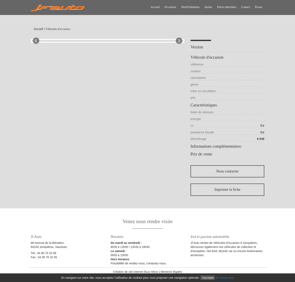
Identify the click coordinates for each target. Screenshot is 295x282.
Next (179, 41)
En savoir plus (225, 277)
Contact (245, 7)
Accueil (155, 7)
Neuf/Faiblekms (190, 7)
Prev (36, 41)
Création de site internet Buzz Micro (135, 271)
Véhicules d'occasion (57, 29)
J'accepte (208, 277)
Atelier (208, 7)
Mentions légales (171, 271)
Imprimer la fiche (227, 189)
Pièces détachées (226, 7)
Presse (258, 7)
